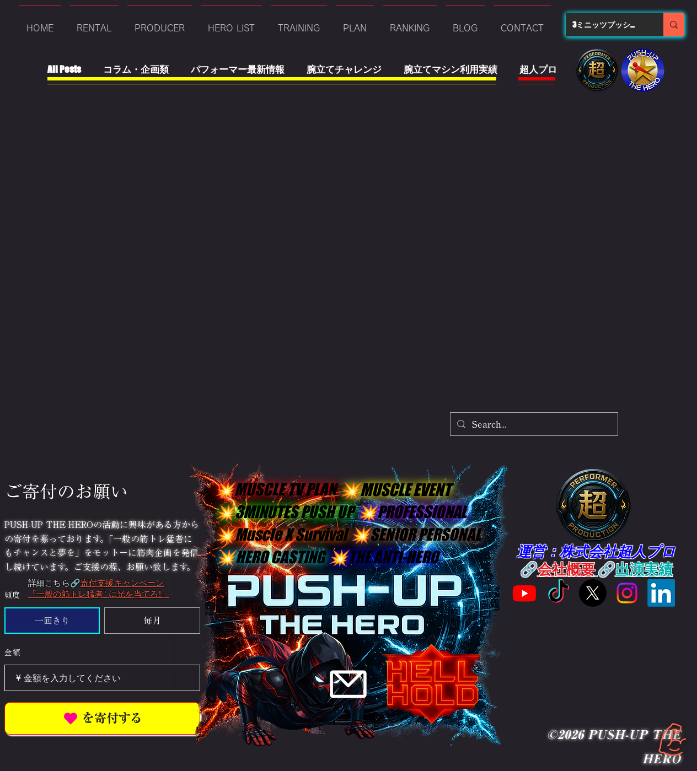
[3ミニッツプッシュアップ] (606, 24)
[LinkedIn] (661, 593)
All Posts (64, 69)
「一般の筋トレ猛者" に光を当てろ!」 (98, 594)
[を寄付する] (102, 718)
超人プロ (538, 69)
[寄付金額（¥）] (102, 678)
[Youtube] (524, 593)
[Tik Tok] (558, 593)
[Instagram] (627, 593)
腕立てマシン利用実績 (450, 69)
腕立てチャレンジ (344, 69)
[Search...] (533, 424)
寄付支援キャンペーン (122, 582)
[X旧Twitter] (593, 593)
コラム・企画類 (136, 69)
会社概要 (566, 568)
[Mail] (348, 684)
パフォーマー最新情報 (238, 69)
